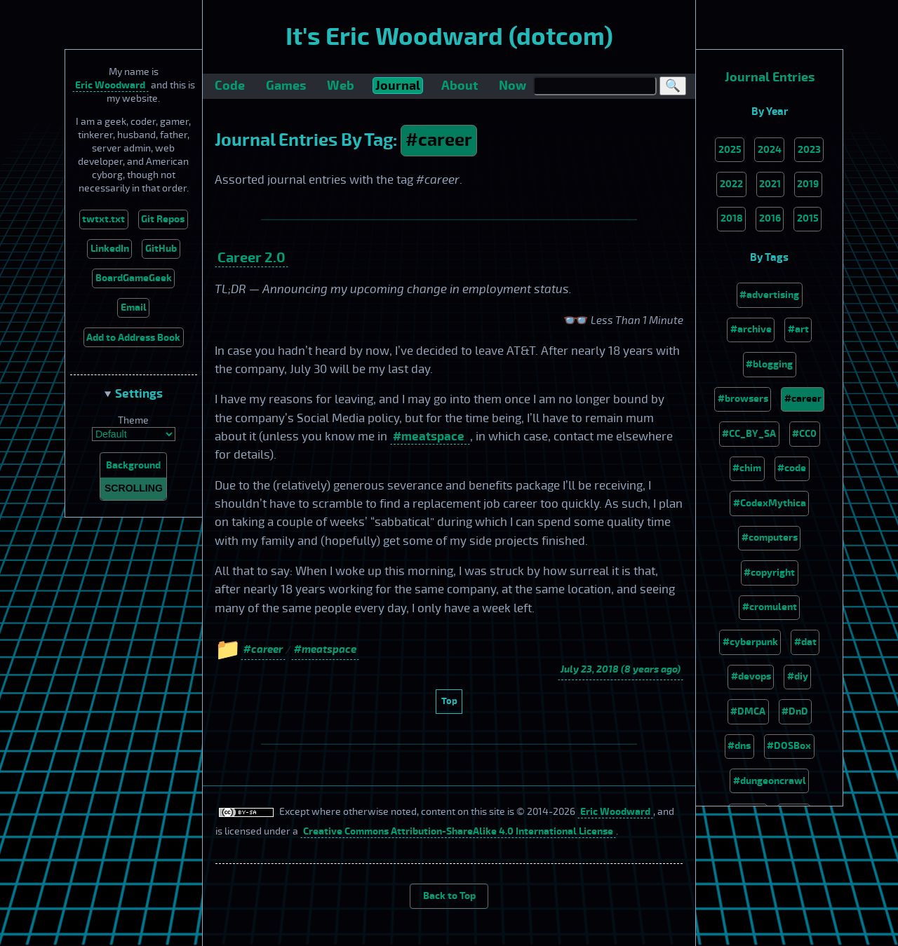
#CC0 (804, 434)
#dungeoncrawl (769, 781)
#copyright (769, 573)
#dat (805, 642)
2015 (808, 218)
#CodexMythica (769, 503)
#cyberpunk (750, 642)
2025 (730, 150)
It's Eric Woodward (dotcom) (449, 37)
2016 (770, 218)
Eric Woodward (110, 85)
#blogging (769, 364)
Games (286, 85)
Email (134, 307)
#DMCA (747, 711)
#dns (739, 746)
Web (340, 85)
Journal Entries (770, 77)
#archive (751, 329)
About (459, 85)
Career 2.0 (251, 257)
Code (230, 85)
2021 (770, 184)
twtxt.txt (103, 219)
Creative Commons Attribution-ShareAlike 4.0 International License (458, 831)
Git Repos (163, 219)
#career (439, 140)
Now (512, 85)
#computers (770, 537)
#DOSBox (789, 746)
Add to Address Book (133, 338)
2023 (809, 150)
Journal (397, 85)
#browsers (743, 399)
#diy (797, 676)
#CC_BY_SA (749, 434)
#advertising (769, 295)
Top (449, 701)
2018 (732, 218)
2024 (770, 150)
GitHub (161, 249)
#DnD (795, 711)
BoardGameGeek (133, 278)
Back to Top (449, 896)
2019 (808, 184)
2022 (731, 184)
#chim (746, 468)
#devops (751, 676)
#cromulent (769, 607)
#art (798, 329)
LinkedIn (110, 249)
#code (791, 468)
